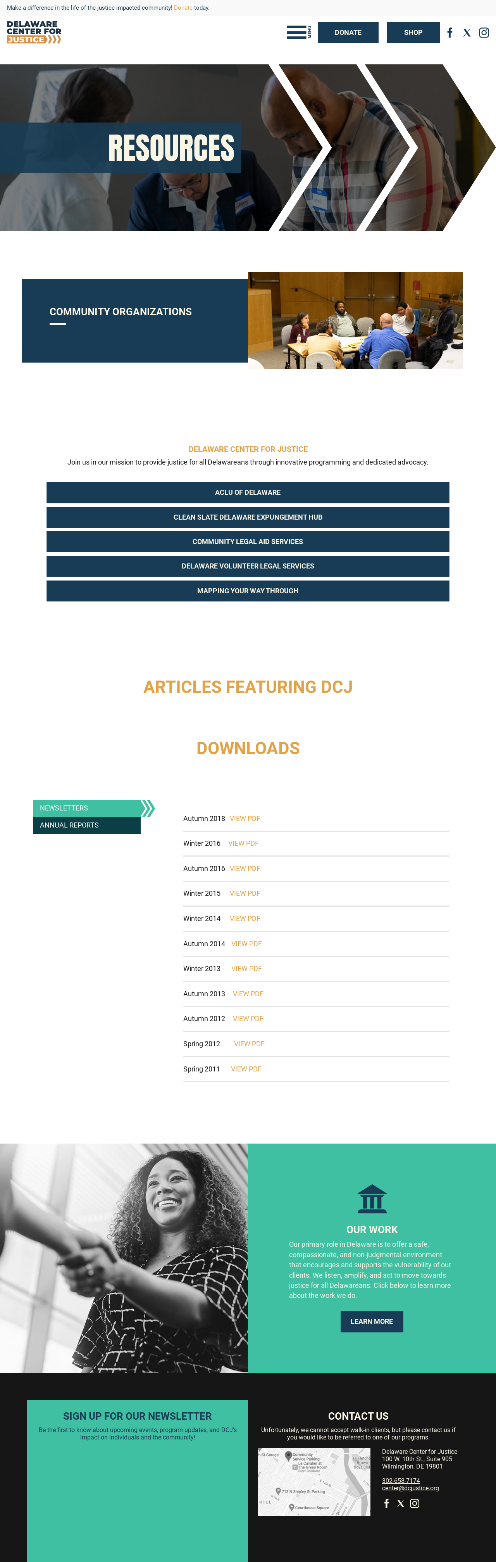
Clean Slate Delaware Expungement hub (248, 517)
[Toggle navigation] (299, 32)
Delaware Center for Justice (248, 449)
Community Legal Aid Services (248, 542)
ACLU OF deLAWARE (248, 492)
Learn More (372, 1321)
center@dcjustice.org (410, 1488)
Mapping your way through (247, 591)
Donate (183, 7)
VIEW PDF (245, 818)
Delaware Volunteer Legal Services (248, 566)
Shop (413, 32)
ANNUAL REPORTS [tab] (69, 825)
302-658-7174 (401, 1480)
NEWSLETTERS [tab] (64, 808)
